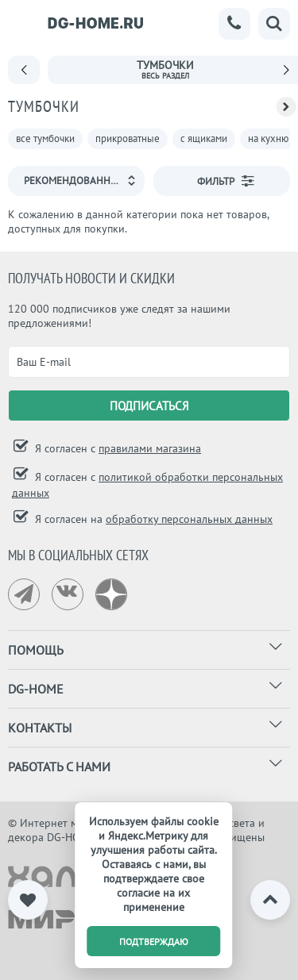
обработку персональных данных (189, 519)
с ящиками (203, 138)
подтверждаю (153, 941)
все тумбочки (45, 138)
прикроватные (127, 138)
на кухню (268, 138)
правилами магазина (150, 448)
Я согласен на (152, 519)
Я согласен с (116, 448)
